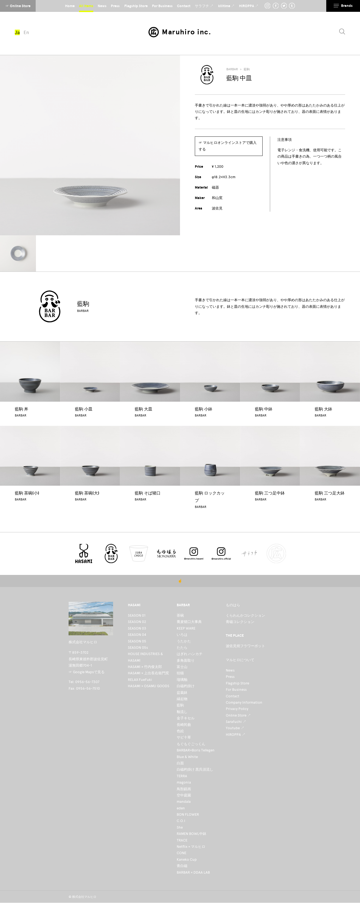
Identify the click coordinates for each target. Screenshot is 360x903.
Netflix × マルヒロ (191, 847)
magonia (184, 782)
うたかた (184, 641)
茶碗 (180, 615)
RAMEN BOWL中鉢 (191, 834)
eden (181, 808)
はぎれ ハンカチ (190, 654)
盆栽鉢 (182, 692)
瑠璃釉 (182, 680)
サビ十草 (184, 737)
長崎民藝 (184, 725)
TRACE (182, 840)
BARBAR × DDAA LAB (193, 872)
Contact (232, 696)
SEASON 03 (137, 628)
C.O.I (181, 821)
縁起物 (182, 699)
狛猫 (180, 673)
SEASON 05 (137, 641)
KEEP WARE (186, 628)
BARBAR (232, 69)
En (26, 32)
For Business (236, 689)
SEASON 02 (137, 622)
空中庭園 (184, 795)
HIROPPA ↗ (235, 735)
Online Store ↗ (238, 715)
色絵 (180, 731)
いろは (182, 635)
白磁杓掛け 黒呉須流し (195, 769)
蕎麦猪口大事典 (189, 622)
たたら (182, 647)
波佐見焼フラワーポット (245, 646)
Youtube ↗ (235, 728)
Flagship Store (237, 683)
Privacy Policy (237, 709)
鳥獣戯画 (184, 789)
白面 (180, 763)
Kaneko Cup (187, 859)
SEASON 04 (137, 635)
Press (230, 677)
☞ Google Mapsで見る (87, 672)
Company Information (244, 702)
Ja (17, 32)
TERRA (182, 776)
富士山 (182, 667)
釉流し (182, 712)
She (180, 827)
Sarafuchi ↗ (236, 722)
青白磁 (182, 866)
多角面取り (186, 660)
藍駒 (247, 69)
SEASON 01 (136, 615)
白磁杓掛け (186, 686)
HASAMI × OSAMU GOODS (148, 686)
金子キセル (186, 718)
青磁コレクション (240, 622)
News (230, 670)
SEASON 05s (138, 647)
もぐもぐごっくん (191, 744)
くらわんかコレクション (245, 615)
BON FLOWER (188, 814)
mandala (184, 801)
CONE (181, 853)
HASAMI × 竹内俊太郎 (145, 667)
